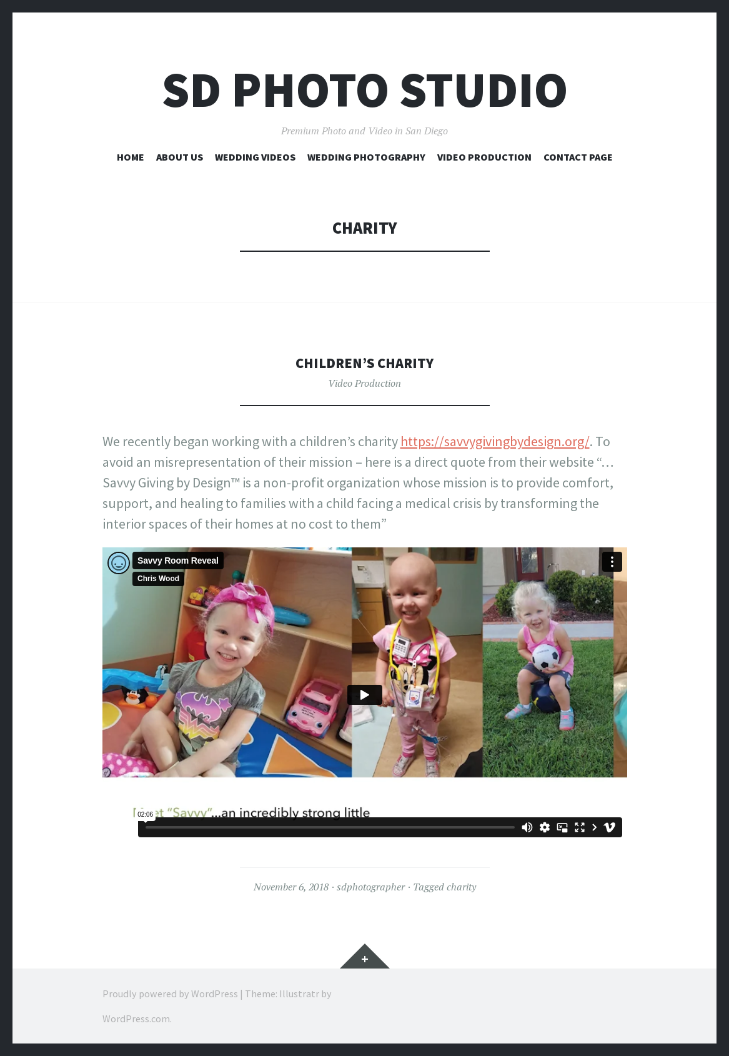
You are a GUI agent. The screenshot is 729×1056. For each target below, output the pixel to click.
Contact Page (578, 157)
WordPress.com (136, 1018)
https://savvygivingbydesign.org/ (495, 441)
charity (461, 887)
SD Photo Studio (365, 89)
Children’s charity (364, 362)
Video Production (484, 157)
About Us (179, 157)
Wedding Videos (255, 157)
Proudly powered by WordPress (170, 993)
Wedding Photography (366, 157)
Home (130, 157)
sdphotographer (371, 887)
